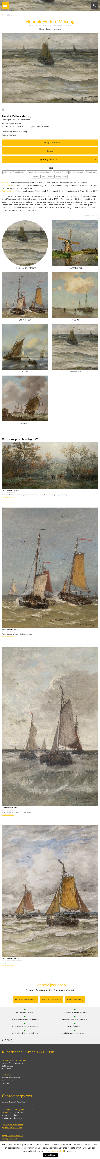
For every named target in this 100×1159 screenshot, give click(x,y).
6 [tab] (56, 104)
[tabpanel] (50, 68)
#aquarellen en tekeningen (39, 172)
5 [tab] (52, 104)
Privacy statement (9, 1138)
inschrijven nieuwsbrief (12, 1125)
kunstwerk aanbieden (12, 1127)
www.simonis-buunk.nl (12, 1115)
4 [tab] (48, 104)
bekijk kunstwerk (8, 497)
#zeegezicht (61, 176)
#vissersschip (48, 176)
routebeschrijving (75, 999)
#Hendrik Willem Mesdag (14, 172)
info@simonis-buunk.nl (12, 1118)
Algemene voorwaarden (12, 1135)
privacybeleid (57, 1151)
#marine (36, 176)
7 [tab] (60, 104)
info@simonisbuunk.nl (25, 999)
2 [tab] (40, 104)
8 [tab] (64, 104)
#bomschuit (91, 172)
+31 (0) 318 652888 (50, 143)
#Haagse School (61, 172)
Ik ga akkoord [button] (50, 1155)
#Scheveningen (76, 172)
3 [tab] (44, 104)
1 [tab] (36, 104)
